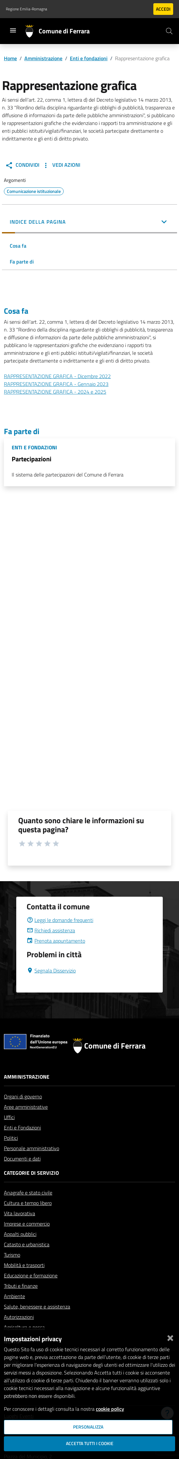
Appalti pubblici (20, 1234)
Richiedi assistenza (51, 930)
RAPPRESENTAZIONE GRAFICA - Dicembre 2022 (57, 376)
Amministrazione (43, 58)
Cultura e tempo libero (28, 1203)
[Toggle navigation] (13, 30)
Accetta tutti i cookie (89, 1443)
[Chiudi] (170, 1336)
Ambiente (14, 1296)
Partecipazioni (31, 459)
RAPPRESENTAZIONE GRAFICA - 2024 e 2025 (55, 392)
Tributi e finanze (21, 1286)
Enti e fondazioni (89, 58)
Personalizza (88, 1427)
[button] (89, 222)
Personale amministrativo (31, 1148)
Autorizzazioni (19, 1317)
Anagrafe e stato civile (28, 1192)
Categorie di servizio (31, 1173)
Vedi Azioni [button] (61, 165)
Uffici (9, 1117)
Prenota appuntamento (56, 941)
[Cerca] (169, 31)
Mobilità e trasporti (24, 1265)
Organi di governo (23, 1096)
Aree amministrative (26, 1107)
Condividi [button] (22, 165)
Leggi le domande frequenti (60, 920)
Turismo (12, 1255)
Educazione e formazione (31, 1275)
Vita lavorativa (19, 1213)
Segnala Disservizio (51, 970)
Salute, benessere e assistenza (37, 1306)
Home (10, 58)
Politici (11, 1138)
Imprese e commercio (27, 1224)
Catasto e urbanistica (26, 1244)
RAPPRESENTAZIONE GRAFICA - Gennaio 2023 (56, 384)
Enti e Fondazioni (22, 1127)
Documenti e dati (22, 1158)
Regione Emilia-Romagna (26, 9)
